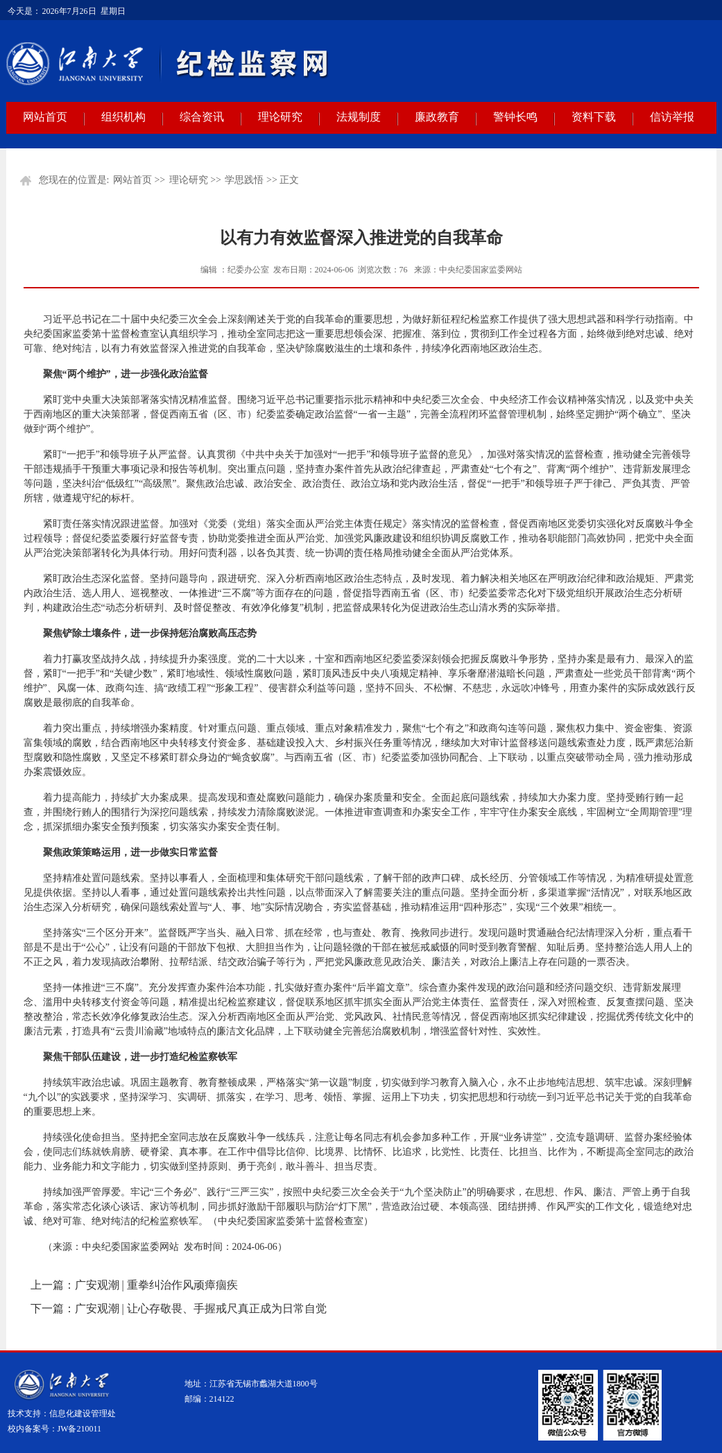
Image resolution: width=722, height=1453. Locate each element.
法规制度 (358, 117)
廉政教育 (437, 117)
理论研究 (280, 117)
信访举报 (672, 117)
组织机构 (123, 117)
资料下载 (593, 117)
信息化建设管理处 (82, 1413)
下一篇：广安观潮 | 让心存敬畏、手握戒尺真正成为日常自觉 (179, 1308)
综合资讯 (202, 117)
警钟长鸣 (515, 117)
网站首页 (45, 117)
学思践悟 (244, 180)
